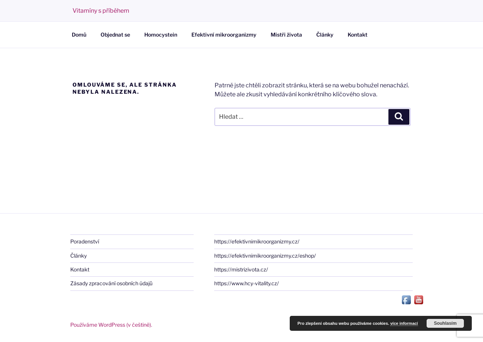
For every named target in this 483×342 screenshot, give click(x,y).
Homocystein (160, 34)
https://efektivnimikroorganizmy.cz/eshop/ (265, 255)
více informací (404, 323)
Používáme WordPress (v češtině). (111, 324)
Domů (79, 34)
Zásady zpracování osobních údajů (111, 283)
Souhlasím (445, 323)
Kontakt (357, 34)
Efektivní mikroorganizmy (223, 34)
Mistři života (286, 34)
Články (324, 34)
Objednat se (115, 34)
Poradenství (84, 241)
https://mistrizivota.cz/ (241, 269)
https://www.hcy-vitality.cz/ (246, 283)
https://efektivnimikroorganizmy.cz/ (256, 241)
